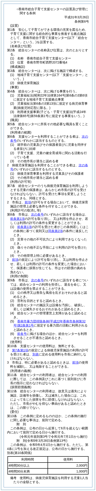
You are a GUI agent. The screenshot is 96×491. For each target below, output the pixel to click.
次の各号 (37, 214)
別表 (35, 354)
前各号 (22, 334)
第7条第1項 (20, 350)
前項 (28, 202)
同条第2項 (55, 231)
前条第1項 (17, 219)
